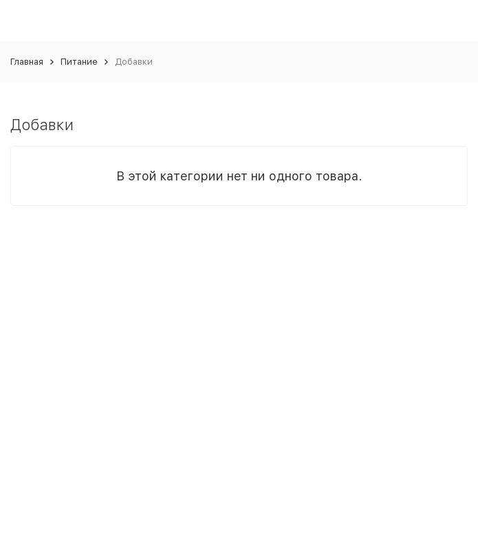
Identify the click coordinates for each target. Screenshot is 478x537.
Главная (26, 61)
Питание (79, 61)
